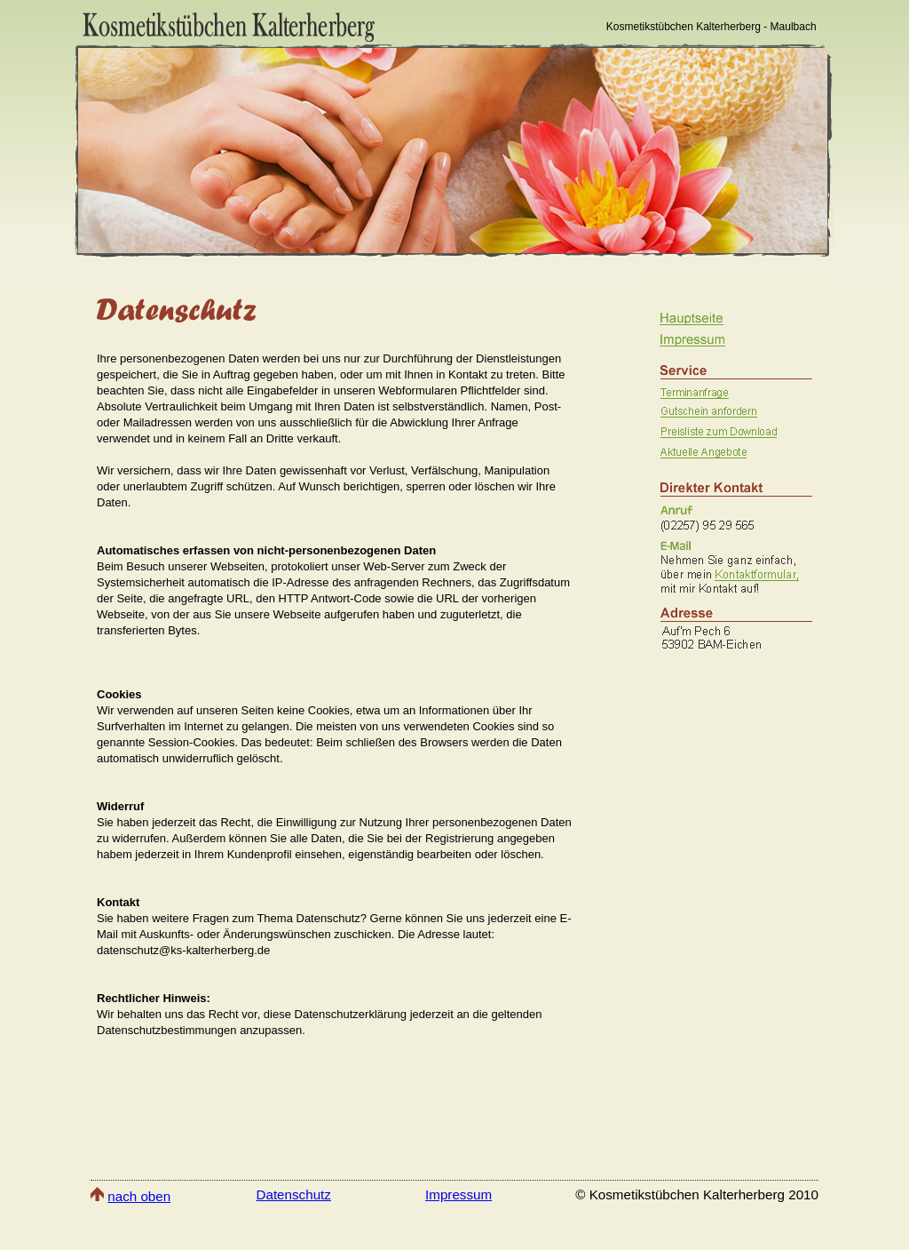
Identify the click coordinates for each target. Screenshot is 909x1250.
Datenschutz (293, 1194)
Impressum (458, 1194)
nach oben (138, 1196)
